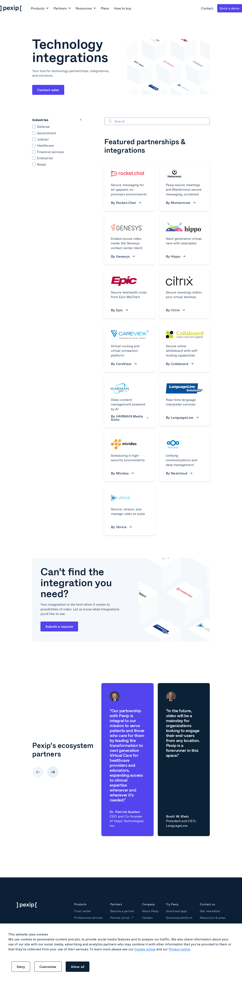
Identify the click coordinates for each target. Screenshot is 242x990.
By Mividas (122, 473)
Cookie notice (144, 949)
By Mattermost (181, 202)
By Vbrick (121, 527)
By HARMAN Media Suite (129, 418)
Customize (47, 966)
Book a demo (230, 8)
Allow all (77, 966)
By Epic (119, 310)
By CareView (124, 363)
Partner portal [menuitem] (120, 917)
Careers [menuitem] (147, 917)
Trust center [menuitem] (82, 911)
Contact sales (48, 89)
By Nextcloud (179, 473)
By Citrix (175, 310)
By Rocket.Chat (126, 202)
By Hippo (175, 256)
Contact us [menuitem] (207, 904)
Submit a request (59, 626)
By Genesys (123, 256)
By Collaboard (179, 363)
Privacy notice (179, 949)
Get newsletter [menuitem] (210, 911)
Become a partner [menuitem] (122, 911)
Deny (21, 966)
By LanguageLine (182, 417)
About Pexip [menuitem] (150, 911)
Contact (207, 8)
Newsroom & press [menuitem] (212, 917)
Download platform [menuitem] (179, 917)
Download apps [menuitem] (176, 911)
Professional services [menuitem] (88, 917)
